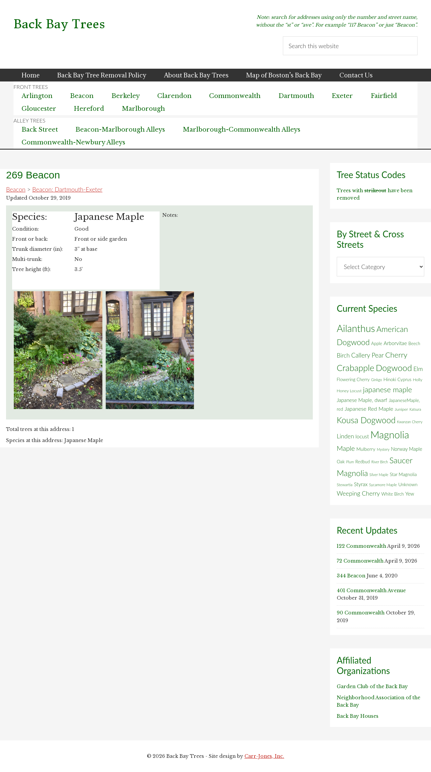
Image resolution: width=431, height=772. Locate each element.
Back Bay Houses (357, 716)
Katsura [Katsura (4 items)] (415, 409)
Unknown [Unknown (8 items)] (408, 484)
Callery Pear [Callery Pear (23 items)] (367, 355)
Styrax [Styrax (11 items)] (360, 484)
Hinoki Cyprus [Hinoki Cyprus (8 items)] (397, 379)
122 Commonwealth (361, 546)
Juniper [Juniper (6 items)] (401, 409)
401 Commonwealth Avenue (371, 591)
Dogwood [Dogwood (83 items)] (394, 368)
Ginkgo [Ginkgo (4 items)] (376, 379)
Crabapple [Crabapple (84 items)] (355, 368)
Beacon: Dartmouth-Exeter (67, 189)
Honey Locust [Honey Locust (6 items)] (349, 390)
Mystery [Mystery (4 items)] (383, 449)
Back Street (40, 129)
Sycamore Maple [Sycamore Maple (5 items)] (383, 484)
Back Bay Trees (59, 24)
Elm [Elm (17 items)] (418, 368)
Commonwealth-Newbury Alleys (73, 142)
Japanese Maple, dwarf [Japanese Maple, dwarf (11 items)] (362, 400)
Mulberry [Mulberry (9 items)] (365, 449)
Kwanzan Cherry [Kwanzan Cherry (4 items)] (410, 421)
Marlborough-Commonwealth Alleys (241, 129)
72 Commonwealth (360, 561)
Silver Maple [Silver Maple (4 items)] (378, 474)
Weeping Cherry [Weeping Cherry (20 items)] (358, 493)
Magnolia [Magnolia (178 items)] (389, 434)
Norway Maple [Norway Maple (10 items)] (406, 449)
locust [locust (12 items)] (362, 436)
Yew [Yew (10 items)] (409, 494)
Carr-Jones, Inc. (264, 756)
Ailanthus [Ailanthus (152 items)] (356, 328)
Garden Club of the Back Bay (372, 686)
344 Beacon (351, 576)
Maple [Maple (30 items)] (346, 448)
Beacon (16, 189)
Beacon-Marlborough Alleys (120, 129)
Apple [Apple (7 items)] (376, 343)
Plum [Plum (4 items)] (350, 462)
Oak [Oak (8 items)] (341, 461)
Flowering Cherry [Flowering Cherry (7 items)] (353, 379)
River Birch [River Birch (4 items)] (379, 462)
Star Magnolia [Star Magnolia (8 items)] (403, 474)
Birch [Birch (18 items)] (343, 355)
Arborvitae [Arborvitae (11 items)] (395, 343)
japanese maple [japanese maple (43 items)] (387, 389)
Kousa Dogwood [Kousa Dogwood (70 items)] (366, 420)
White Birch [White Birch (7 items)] (393, 494)
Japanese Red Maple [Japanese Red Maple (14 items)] (368, 408)
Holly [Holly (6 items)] (417, 379)
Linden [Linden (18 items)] (345, 436)
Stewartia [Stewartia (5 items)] (345, 484)
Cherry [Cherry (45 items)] (396, 354)
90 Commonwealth (361, 613)
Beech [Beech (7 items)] (414, 343)
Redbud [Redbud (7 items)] (362, 461)
